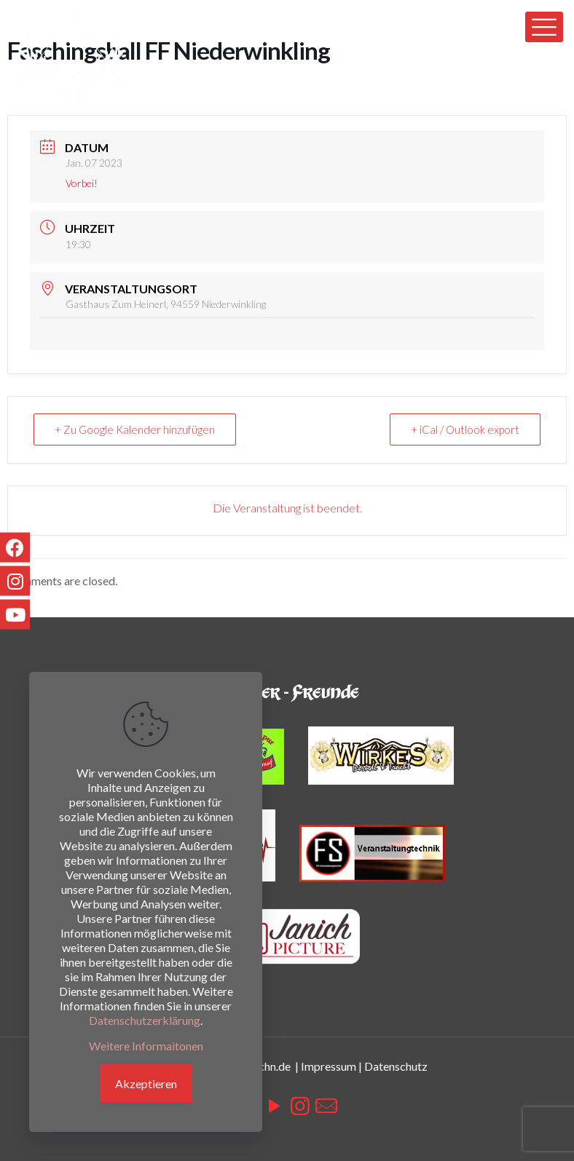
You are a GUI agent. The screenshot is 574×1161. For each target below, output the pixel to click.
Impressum (328, 1066)
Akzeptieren (146, 1083)
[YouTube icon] (274, 1105)
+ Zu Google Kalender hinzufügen (135, 429)
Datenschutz (396, 1066)
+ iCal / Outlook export (465, 429)
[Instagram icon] (300, 1105)
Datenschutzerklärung (144, 1020)
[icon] (326, 1105)
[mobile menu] (544, 27)
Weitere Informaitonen (146, 1046)
